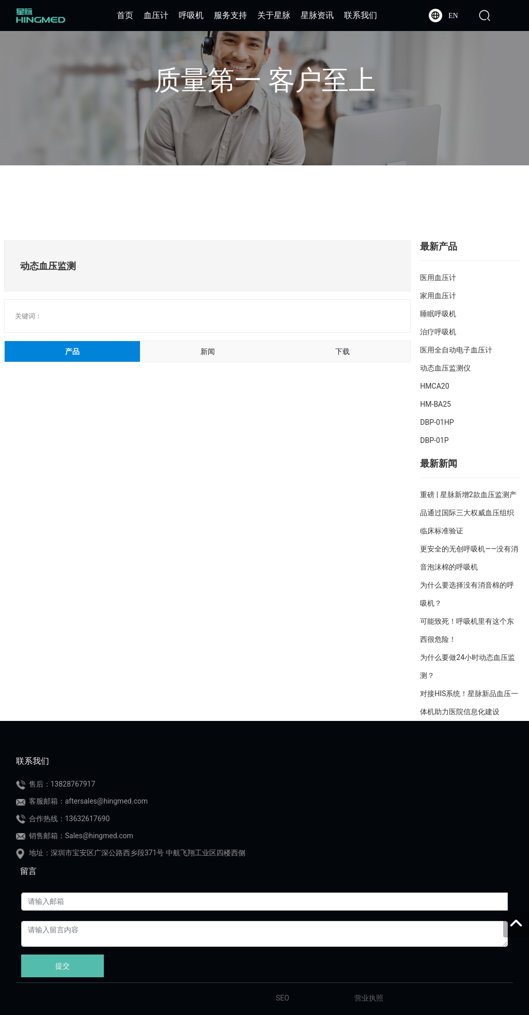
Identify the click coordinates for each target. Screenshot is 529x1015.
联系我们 (32, 761)
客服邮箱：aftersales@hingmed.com (88, 801)
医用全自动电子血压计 (456, 350)
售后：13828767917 (62, 784)
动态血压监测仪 (445, 368)
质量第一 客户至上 (265, 80)
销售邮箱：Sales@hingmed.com (81, 836)
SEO (282, 998)
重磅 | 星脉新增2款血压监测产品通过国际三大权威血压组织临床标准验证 (468, 512)
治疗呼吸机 (438, 332)
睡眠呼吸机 (438, 314)
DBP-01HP (437, 422)
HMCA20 (434, 386)
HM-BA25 (435, 404)
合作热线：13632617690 (69, 818)
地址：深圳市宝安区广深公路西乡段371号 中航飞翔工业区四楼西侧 (137, 853)
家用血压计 (438, 295)
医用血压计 (438, 277)
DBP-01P (434, 440)
